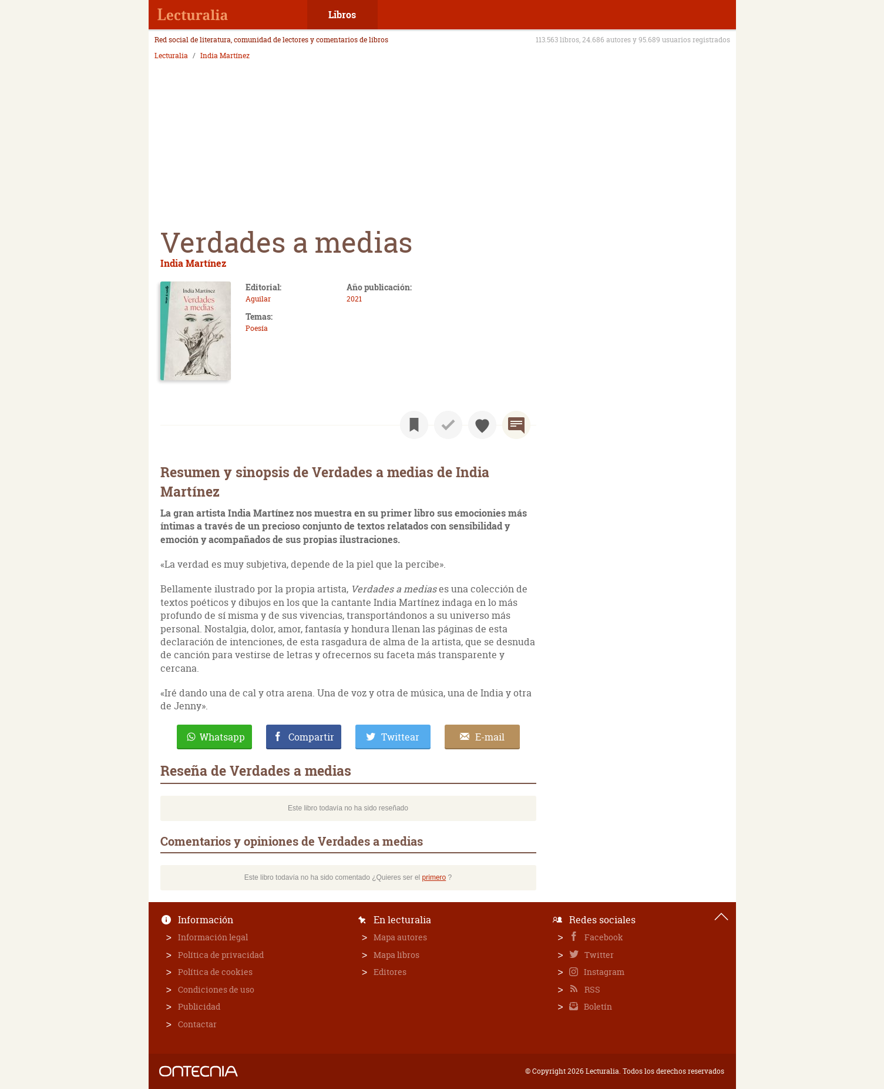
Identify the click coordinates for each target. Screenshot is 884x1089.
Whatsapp (222, 737)
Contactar (197, 1024)
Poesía (257, 328)
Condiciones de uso (216, 989)
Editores (390, 971)
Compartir (311, 737)
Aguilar (258, 299)
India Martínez (225, 56)
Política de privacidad (221, 954)
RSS (591, 989)
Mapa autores (400, 937)
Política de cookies (215, 971)
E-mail (490, 737)
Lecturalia (171, 56)
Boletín (597, 1006)
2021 (354, 299)
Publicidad (199, 1006)
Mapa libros (396, 954)
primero (434, 877)
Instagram (603, 971)
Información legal (213, 937)
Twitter (598, 954)
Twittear (400, 737)
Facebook (603, 937)
